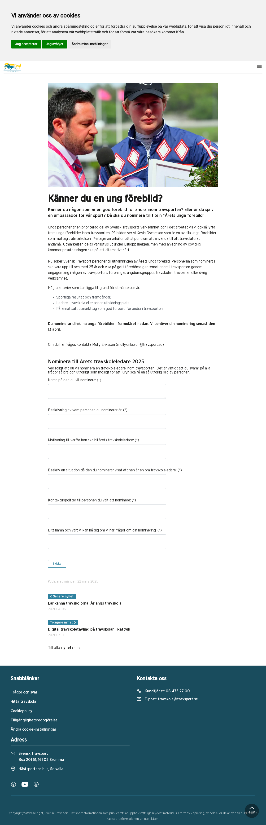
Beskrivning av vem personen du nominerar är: (85, 410)
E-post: (167, 699)
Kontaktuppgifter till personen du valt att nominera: (89, 500)
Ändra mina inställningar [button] (90, 44)
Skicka (57, 563)
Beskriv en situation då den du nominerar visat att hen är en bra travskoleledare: (112, 470)
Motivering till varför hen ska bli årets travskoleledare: (91, 440)
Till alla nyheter (64, 648)
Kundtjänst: (163, 691)
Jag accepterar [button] (26, 44)
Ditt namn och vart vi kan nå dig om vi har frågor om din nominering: (102, 530)
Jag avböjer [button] (54, 44)
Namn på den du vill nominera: (72, 380)
